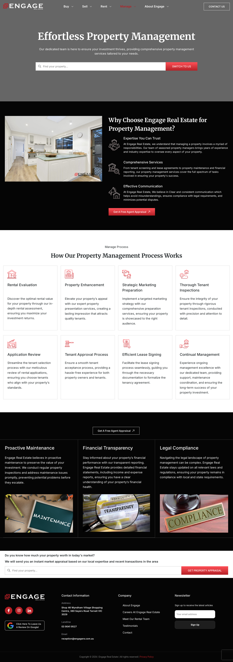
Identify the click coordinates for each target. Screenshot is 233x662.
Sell (87, 6)
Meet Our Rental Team (136, 618)
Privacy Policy (147, 656)
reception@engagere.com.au (77, 638)
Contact (127, 632)
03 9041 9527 (69, 626)
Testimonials (130, 625)
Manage (128, 6)
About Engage (157, 6)
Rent (106, 6)
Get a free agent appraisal (131, 211)
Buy (69, 6)
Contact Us (217, 6)
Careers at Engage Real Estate (141, 612)
